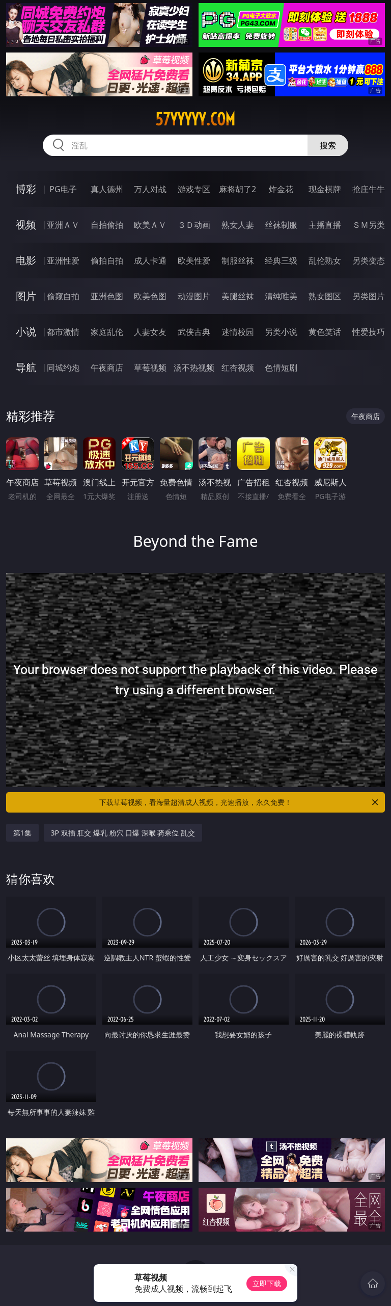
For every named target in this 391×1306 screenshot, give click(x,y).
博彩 (26, 189)
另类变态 (368, 260)
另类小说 (281, 331)
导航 (26, 367)
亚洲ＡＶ (63, 224)
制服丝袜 (237, 260)
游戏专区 (194, 189)
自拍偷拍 (107, 224)
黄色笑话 (325, 331)
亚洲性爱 (63, 260)
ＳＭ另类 (368, 224)
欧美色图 (150, 296)
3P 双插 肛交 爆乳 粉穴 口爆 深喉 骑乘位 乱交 (123, 833)
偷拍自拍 (107, 260)
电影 (26, 260)
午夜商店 (107, 367)
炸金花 (281, 189)
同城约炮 (63, 367)
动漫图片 (194, 296)
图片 (26, 296)
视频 (26, 224)
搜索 (328, 145)
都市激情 (63, 331)
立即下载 (267, 1283)
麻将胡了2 (237, 189)
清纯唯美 (281, 296)
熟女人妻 (237, 224)
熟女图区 (325, 296)
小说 (26, 331)
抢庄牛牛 (368, 189)
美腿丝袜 (237, 296)
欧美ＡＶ (150, 224)
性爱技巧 (368, 331)
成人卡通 (150, 260)
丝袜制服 (281, 224)
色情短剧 (281, 367)
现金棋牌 (325, 189)
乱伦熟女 (325, 260)
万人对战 (150, 189)
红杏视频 (237, 367)
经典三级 (281, 260)
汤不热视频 (194, 367)
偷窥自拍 (63, 296)
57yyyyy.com (195, 119)
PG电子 (62, 189)
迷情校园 (237, 331)
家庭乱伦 (107, 331)
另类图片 (368, 296)
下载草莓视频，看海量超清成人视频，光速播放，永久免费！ (239, 802)
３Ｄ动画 (194, 224)
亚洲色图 (107, 296)
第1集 (22, 833)
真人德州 (107, 189)
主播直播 (325, 224)
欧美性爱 (194, 260)
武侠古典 (194, 331)
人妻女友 (150, 331)
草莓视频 (150, 367)
